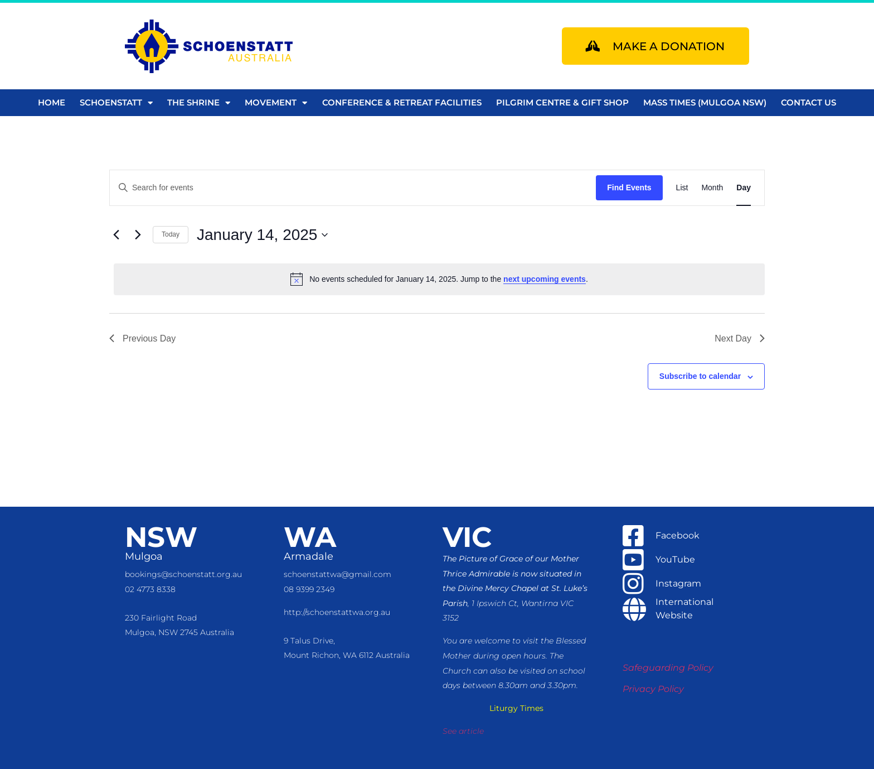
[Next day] (137, 235)
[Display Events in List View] (682, 187)
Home (51, 102)
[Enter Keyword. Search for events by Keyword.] (353, 187)
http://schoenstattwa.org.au (337, 612)
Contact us (808, 102)
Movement (276, 103)
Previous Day (142, 338)
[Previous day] (116, 235)
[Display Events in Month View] (712, 187)
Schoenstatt (116, 103)
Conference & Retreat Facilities (402, 102)
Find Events (629, 187)
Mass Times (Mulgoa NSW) (704, 102)
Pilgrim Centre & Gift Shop (562, 102)
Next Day (740, 338)
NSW (161, 537)
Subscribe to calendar (700, 376)
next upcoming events (544, 279)
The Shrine (198, 103)
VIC (467, 537)
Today (170, 234)
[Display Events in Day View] (743, 187)
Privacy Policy (653, 689)
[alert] (439, 279)
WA (310, 537)
